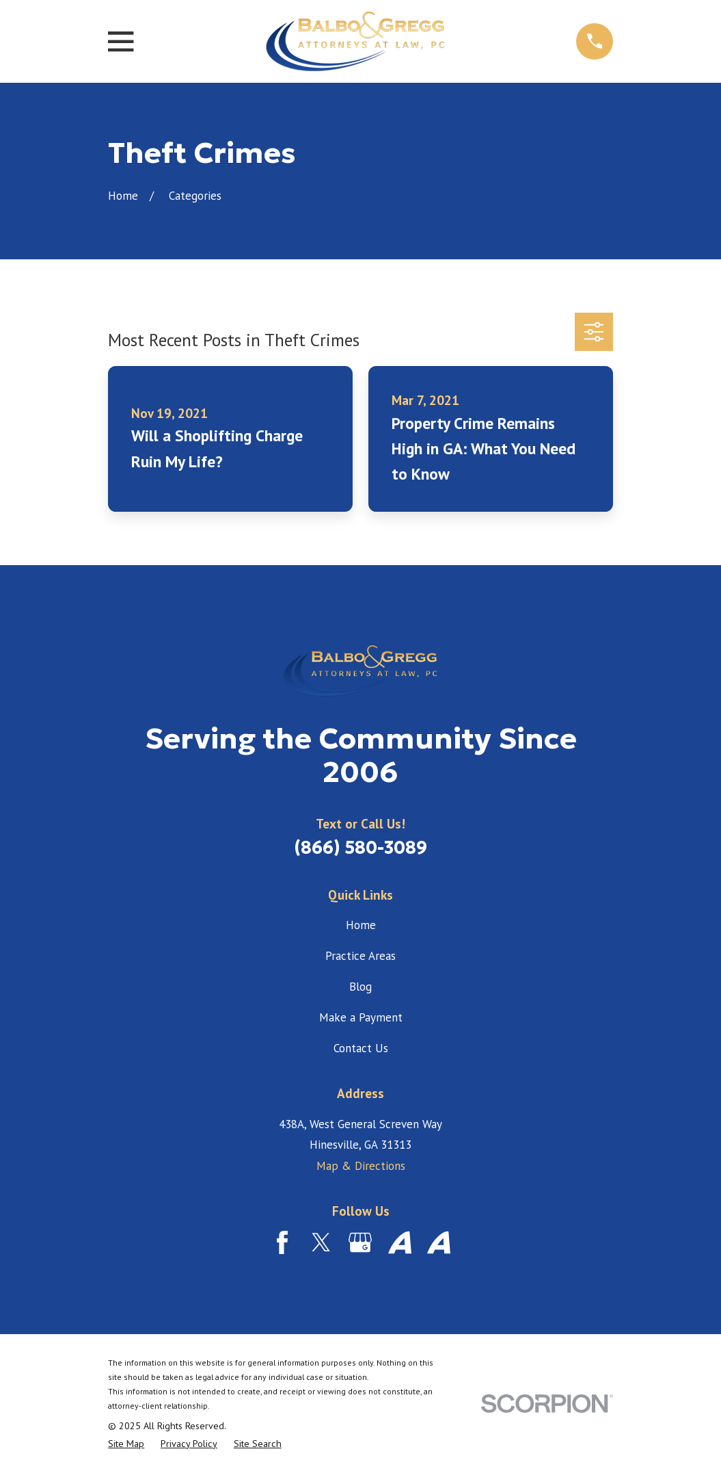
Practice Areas (360, 955)
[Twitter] (321, 1242)
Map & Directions (360, 1165)
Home (361, 925)
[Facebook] (282, 1242)
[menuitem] (126, 1443)
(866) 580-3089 (360, 848)
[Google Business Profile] (360, 1242)
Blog (360, 986)
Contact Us (361, 1048)
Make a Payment (361, 1017)
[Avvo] (399, 1242)
